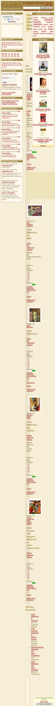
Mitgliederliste (6, 94)
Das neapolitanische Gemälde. (43, 91)
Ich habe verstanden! (44, 704)
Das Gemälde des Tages (10, 100)
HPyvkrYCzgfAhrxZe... (9, 156)
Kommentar (31, 383)
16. (6, 56)
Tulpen (51, 24)
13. (15, 54)
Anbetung (37, 24)
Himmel (29, 522)
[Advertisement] (41, 185)
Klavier (29, 416)
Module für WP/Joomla (10, 104)
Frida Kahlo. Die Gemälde (43, 74)
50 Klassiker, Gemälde (43, 109)
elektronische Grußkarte (31, 168)
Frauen (29, 517)
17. (9, 56)
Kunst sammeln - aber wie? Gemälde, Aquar (43, 140)
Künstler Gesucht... (9, 182)
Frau (50, 28)
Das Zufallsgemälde (9, 102)
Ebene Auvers (37, 29)
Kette (45, 29)
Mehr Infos (44, 702)
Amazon (43, 145)
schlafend (30, 226)
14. (18, 54)
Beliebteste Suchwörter (31, 10)
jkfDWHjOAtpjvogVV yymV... (11, 125)
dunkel (29, 99)
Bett (28, 222)
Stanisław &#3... (8, 171)
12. (12, 54)
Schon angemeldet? (9, 92)
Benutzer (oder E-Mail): (10, 74)
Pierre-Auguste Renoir (30, 438)
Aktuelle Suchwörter (46, 10)
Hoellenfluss (49, 33)
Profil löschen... (7, 165)
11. (9, 54)
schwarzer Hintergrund (30, 95)
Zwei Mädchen (32, 104)
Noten (29, 418)
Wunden (35, 31)
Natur (28, 521)
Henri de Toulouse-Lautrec (31, 246)
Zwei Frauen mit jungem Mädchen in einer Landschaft (33, 538)
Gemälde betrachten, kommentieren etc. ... (31, 157)
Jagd (51, 31)
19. (15, 56)
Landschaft (30, 519)
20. (18, 56)
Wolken (29, 524)
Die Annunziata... (11, 112)
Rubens (36, 19)
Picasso (35, 17)
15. (3, 56)
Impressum (30, 3)
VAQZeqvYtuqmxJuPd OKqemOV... (9, 117)
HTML (11, 19)
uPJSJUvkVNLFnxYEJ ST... (11, 142)
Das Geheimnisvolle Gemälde (43, 124)
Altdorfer (49, 22)
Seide (35, 35)
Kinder (29, 98)
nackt (28, 325)
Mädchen (30, 224)
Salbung (45, 24)
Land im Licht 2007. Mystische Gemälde (43, 56)
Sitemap (49, 3)
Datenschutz (39, 3)
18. (12, 56)
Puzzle (29, 164)
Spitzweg (50, 26)
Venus (43, 31)
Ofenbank (43, 33)
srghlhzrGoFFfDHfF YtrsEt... (11, 149)
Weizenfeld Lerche (39, 26)
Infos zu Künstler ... (9, 193)
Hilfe (51, 5)
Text (18, 19)
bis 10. (4, 54)
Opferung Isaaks (47, 17)
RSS (46, 5)
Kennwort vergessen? (9, 84)
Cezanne (36, 33)
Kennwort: (5, 78)
